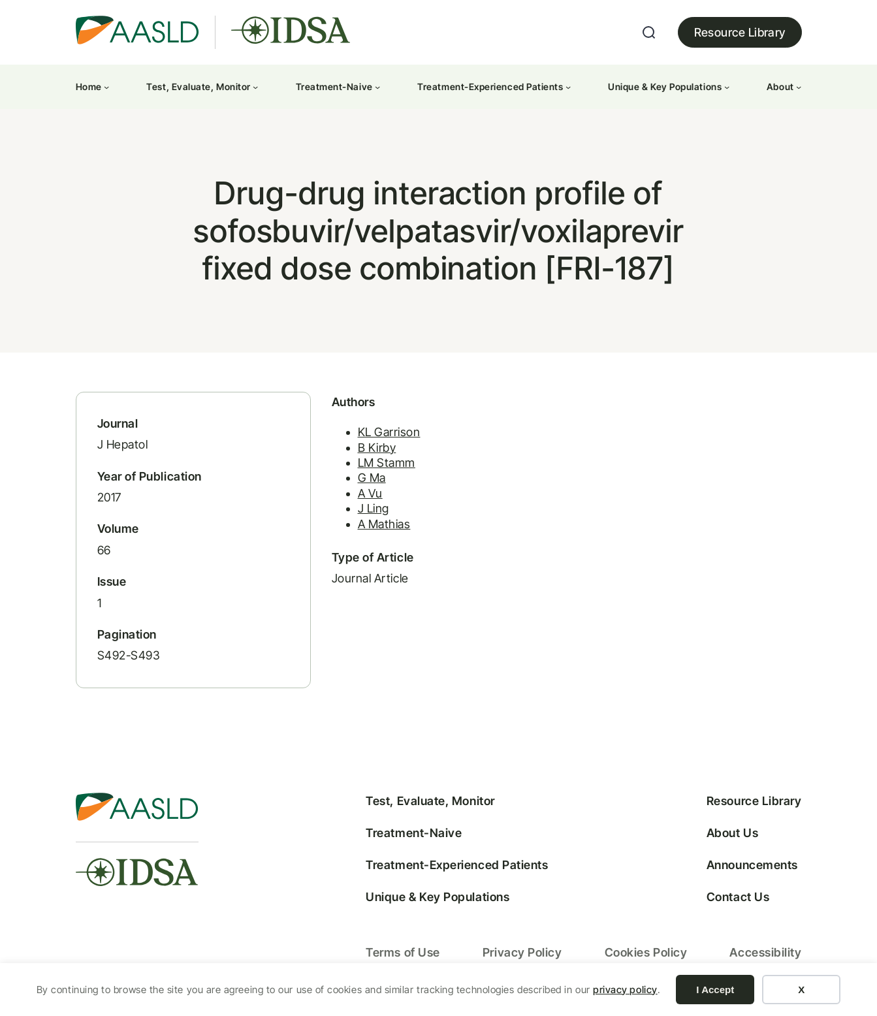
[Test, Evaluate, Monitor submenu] (255, 86)
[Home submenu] (106, 86)
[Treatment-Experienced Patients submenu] (568, 86)
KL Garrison (389, 432)
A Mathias (384, 524)
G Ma (372, 477)
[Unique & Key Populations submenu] (726, 86)
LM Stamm (386, 462)
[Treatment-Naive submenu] (377, 86)
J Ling (373, 508)
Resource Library (740, 32)
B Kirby (377, 447)
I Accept (715, 989)
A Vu (370, 493)
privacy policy (625, 989)
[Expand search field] (649, 32)
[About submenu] (798, 86)
